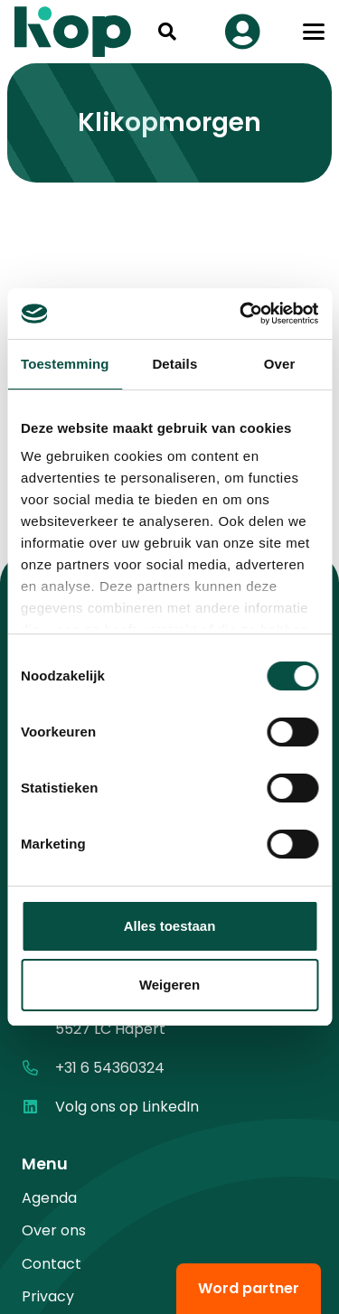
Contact (51, 1263)
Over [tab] (280, 363)
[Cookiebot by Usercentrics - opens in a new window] (241, 313)
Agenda (49, 1197)
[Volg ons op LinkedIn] (38, 1106)
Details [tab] (174, 363)
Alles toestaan (170, 926)
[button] (167, 31)
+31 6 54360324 (110, 1067)
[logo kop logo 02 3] (73, 31)
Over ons (54, 1230)
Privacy (48, 1296)
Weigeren (169, 984)
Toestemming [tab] (65, 363)
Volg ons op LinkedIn (127, 1106)
